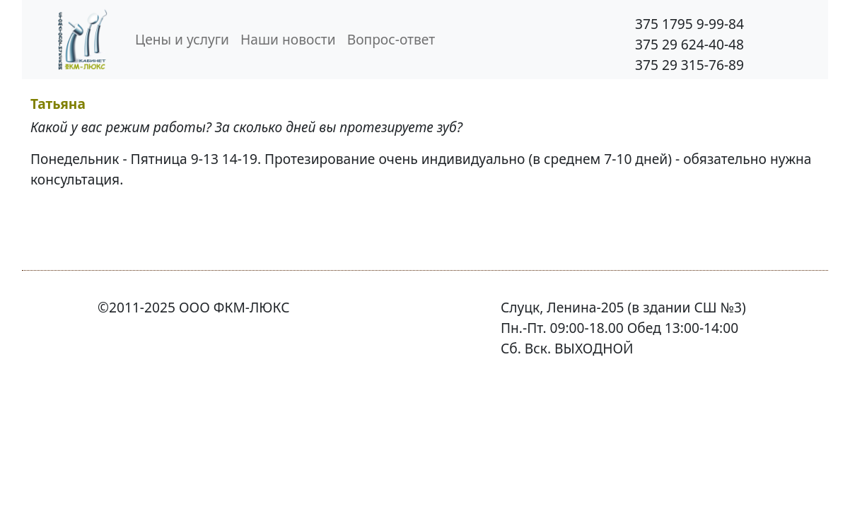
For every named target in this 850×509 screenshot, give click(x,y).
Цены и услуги (182, 39)
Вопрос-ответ (391, 39)
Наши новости (288, 39)
